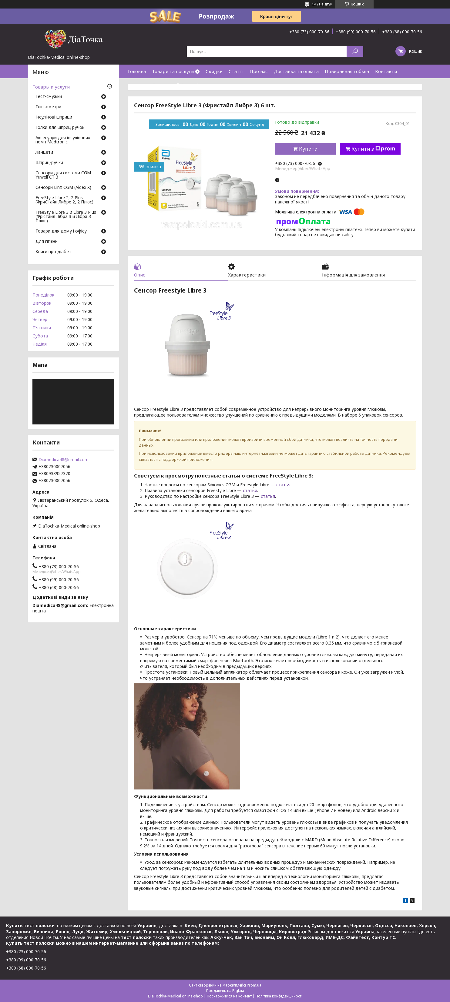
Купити (308, 149)
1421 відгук (322, 4)
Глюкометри (48, 107)
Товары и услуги (51, 87)
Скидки (214, 71)
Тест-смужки (48, 96)
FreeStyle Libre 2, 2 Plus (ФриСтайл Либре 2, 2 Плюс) (64, 200)
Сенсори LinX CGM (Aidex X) (63, 187)
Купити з (373, 149)
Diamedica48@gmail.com (64, 459)
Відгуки (137, 85)
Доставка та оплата (296, 71)
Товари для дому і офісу (61, 231)
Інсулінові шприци (53, 117)
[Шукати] (355, 51)
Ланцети (44, 152)
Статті (236, 71)
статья (283, 485)
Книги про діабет (53, 252)
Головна (137, 71)
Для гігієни (46, 241)
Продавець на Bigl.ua (225, 990)
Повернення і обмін (347, 71)
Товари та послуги (173, 71)
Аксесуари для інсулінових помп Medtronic (62, 140)
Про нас (259, 71)
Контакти (386, 71)
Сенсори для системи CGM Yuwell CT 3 (63, 175)
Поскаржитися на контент (229, 996)
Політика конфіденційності (279, 996)
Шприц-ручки (49, 162)
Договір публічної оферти (181, 85)
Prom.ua (254, 985)
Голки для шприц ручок (59, 127)
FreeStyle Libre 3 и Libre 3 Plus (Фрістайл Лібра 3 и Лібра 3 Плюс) (65, 216)
